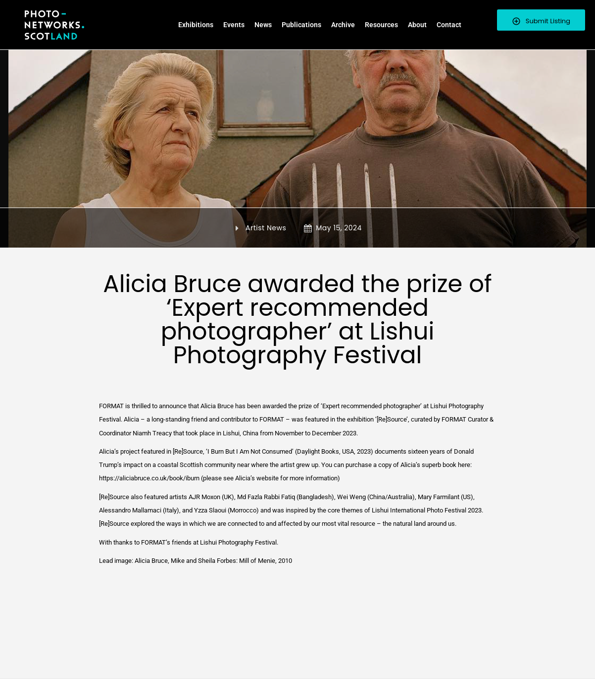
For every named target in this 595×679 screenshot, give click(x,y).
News (263, 25)
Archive (343, 25)
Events (234, 25)
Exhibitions (195, 25)
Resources (381, 25)
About (417, 25)
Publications (301, 25)
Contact (449, 25)
